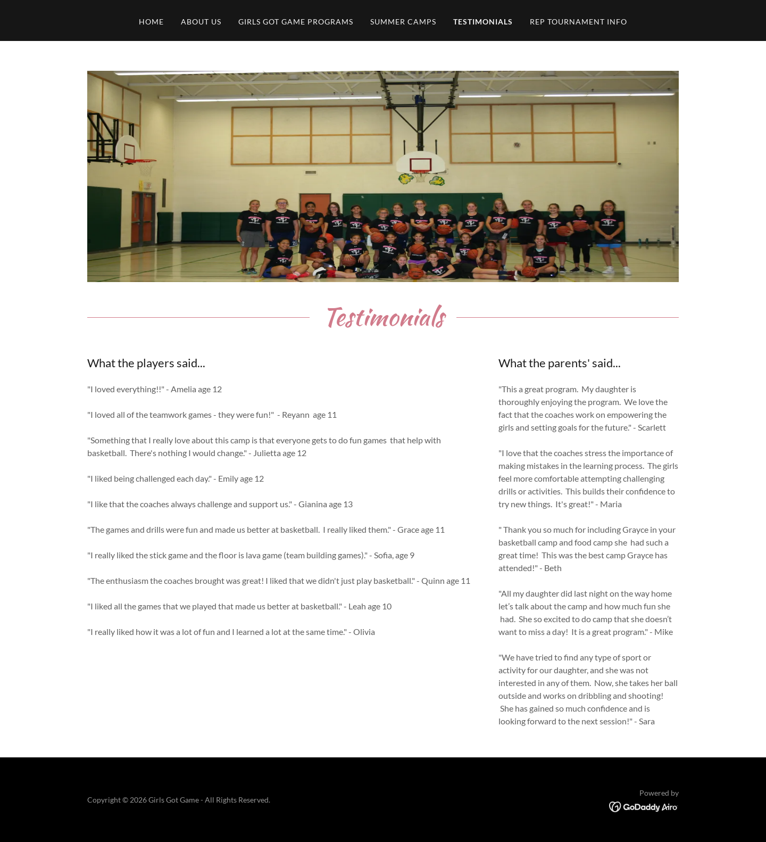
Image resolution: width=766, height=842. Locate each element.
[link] (644, 805)
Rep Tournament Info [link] (578, 21)
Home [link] (151, 21)
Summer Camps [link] (403, 21)
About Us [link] (201, 21)
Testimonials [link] (483, 21)
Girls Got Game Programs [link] (295, 21)
